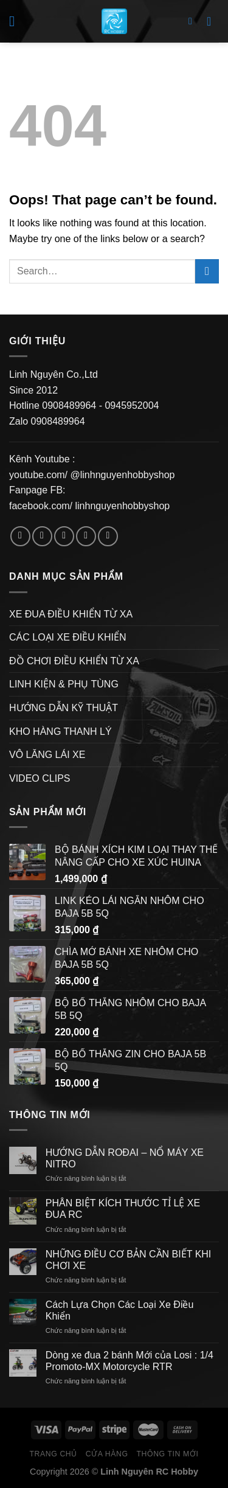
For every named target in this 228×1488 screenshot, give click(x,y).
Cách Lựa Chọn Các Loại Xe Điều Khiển (120, 1310)
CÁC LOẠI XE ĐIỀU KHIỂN (67, 637)
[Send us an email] (86, 536)
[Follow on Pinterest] (108, 536)
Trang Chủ (53, 1454)
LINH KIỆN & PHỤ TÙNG (64, 684)
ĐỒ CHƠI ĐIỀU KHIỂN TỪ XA (74, 661)
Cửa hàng (107, 1454)
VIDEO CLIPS (39, 778)
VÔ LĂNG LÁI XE (47, 754)
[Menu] (16, 21)
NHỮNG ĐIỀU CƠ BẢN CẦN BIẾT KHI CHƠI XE (129, 1260)
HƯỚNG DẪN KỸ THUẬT (63, 708)
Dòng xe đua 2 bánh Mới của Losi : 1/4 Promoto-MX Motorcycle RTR (129, 1361)
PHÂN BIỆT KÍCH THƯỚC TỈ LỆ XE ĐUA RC (123, 1209)
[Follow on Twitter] (64, 536)
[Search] (193, 21)
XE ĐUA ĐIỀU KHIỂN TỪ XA (71, 614)
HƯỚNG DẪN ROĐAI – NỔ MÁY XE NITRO (125, 1158)
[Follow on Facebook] (20, 536)
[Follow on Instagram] (42, 536)
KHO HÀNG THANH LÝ (60, 731)
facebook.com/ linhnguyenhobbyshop (89, 506)
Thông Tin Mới (167, 1454)
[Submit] (207, 271)
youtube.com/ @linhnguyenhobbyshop (91, 475)
